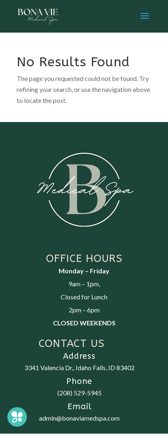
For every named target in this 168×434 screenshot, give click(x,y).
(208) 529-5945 (79, 393)
